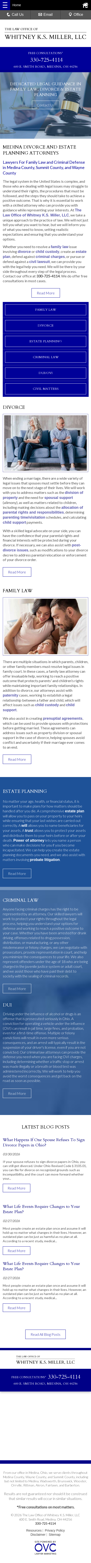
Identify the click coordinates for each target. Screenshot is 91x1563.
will (24, 825)
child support (14, 522)
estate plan (74, 811)
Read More (46, 293)
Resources (34, 1530)
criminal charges (50, 257)
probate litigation (45, 860)
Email (45, 15)
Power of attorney (28, 840)
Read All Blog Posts (45, 1334)
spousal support (58, 498)
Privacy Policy (55, 1530)
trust (29, 831)
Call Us (15, 15)
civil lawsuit (39, 262)
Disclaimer (38, 1534)
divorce (24, 252)
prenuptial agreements (62, 718)
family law (59, 247)
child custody (47, 252)
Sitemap (54, 1534)
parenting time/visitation (24, 517)
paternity (10, 695)
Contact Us (45, 105)
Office (75, 15)
